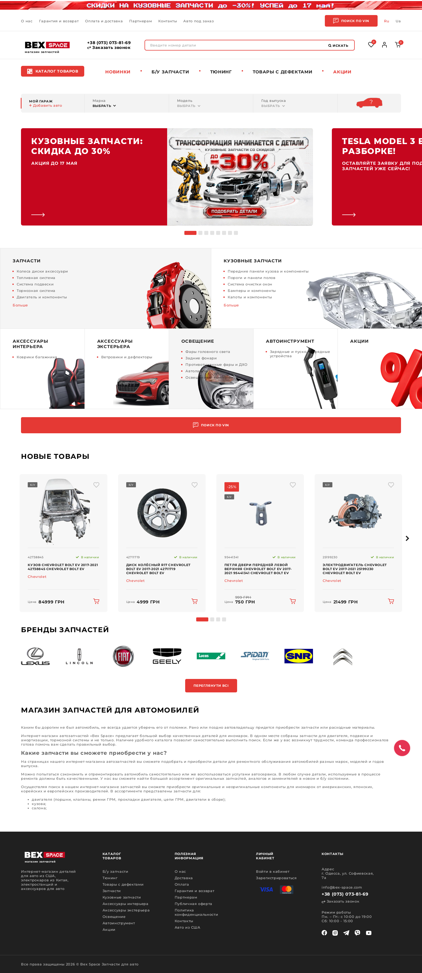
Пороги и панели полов (252, 278)
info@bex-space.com (342, 887)
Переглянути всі (211, 686)
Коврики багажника (37, 357)
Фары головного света (207, 351)
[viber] (357, 933)
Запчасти (112, 891)
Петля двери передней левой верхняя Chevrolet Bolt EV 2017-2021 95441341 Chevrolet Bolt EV (258, 569)
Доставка (184, 878)
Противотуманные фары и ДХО (216, 364)
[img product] (63, 511)
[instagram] (335, 933)
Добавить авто (45, 105)
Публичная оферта (193, 904)
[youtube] (368, 933)
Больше (20, 305)
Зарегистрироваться (276, 878)
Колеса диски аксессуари (42, 271)
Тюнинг (221, 71)
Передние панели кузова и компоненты (268, 271)
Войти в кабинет (273, 871)
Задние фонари (201, 358)
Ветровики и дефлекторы (126, 357)
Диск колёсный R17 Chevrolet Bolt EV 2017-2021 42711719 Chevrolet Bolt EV (158, 569)
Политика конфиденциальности (196, 912)
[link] (167, 177)
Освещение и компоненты (211, 377)
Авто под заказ (198, 21)
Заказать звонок (109, 47)
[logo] (47, 45)
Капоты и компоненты (250, 297)
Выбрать (102, 106)
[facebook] (324, 933)
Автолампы (196, 371)
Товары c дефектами (282, 71)
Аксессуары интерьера (126, 904)
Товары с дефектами (123, 884)
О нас (26, 21)
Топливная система (36, 278)
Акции (342, 71)
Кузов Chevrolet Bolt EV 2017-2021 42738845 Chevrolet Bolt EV (63, 567)
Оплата (182, 884)
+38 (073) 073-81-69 (109, 42)
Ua (398, 21)
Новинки (118, 71)
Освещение (114, 916)
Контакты (167, 21)
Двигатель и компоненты (42, 297)
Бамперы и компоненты (252, 290)
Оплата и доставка (104, 21)
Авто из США (188, 927)
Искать (338, 46)
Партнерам (140, 21)
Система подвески (35, 284)
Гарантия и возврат (59, 21)
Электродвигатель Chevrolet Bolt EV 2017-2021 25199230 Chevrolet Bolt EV (355, 569)
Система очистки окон (250, 284)
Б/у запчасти (170, 71)
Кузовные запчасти (122, 897)
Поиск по (351, 21)
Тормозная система (36, 290)
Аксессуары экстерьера (126, 910)
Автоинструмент (119, 923)
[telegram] (346, 933)
